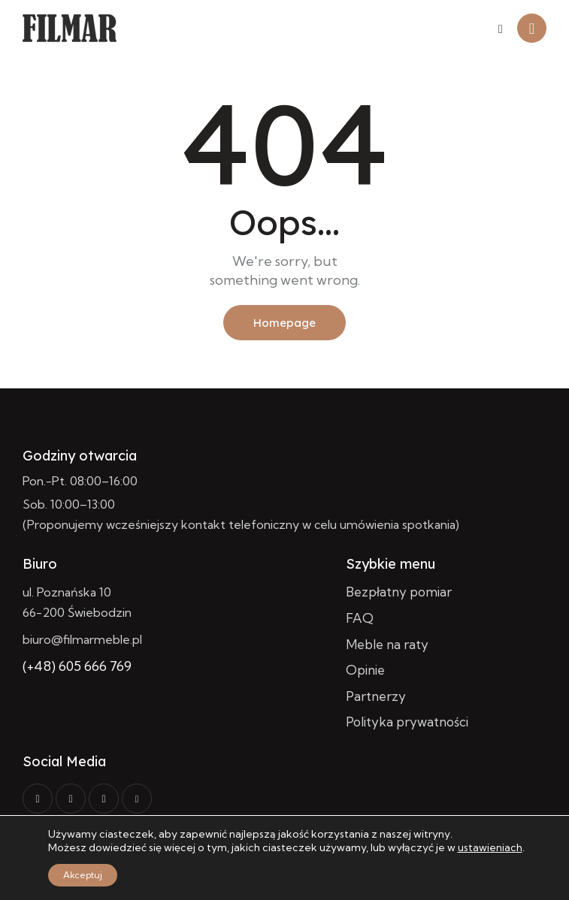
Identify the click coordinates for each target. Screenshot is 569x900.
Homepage (284, 323)
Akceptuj (82, 874)
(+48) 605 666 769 (77, 666)
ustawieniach (490, 847)
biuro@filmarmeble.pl (82, 639)
